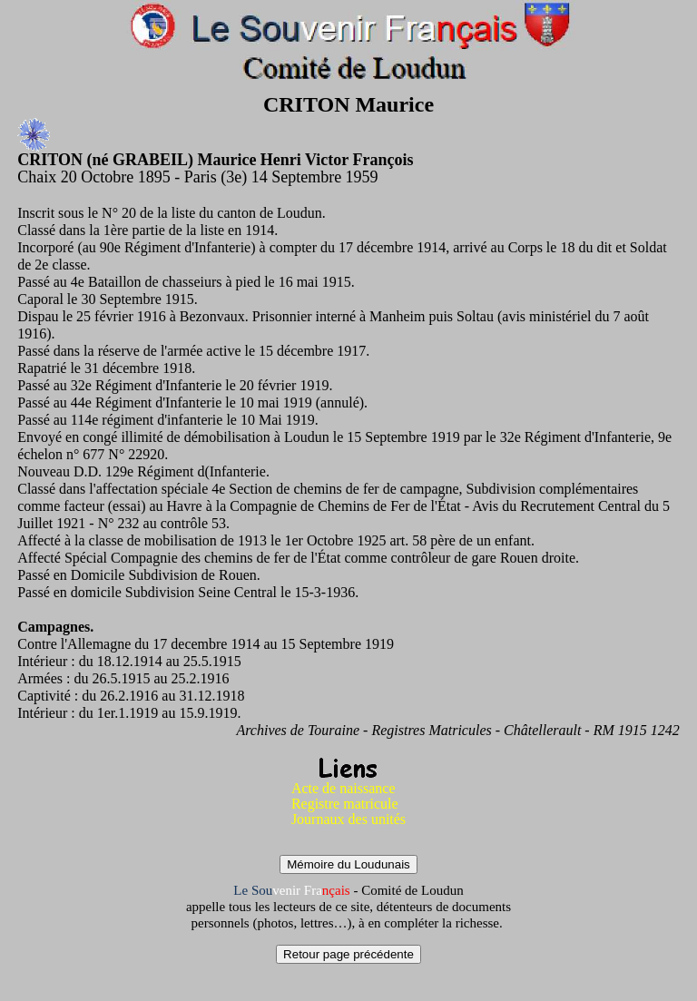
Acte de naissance (343, 788)
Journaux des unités (348, 819)
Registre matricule (344, 803)
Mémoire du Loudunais (348, 864)
